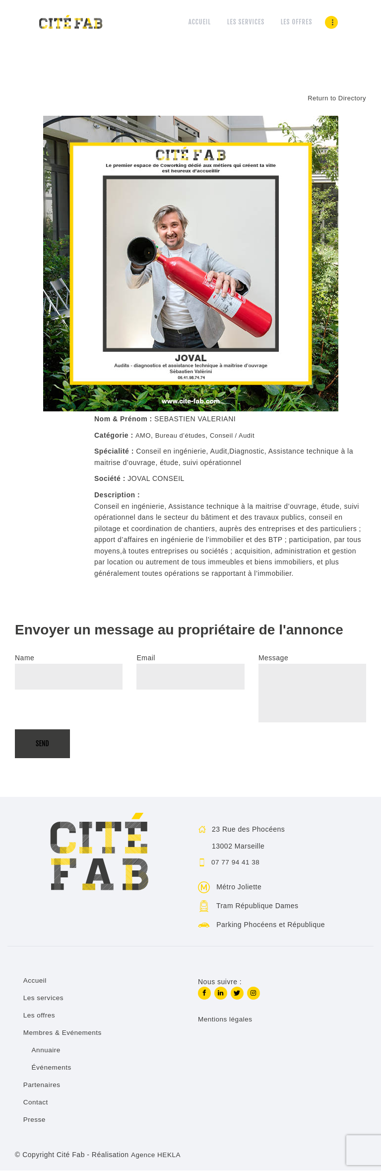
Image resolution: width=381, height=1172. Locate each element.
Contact (36, 1103)
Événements (52, 1068)
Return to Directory (334, 98)
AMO (143, 436)
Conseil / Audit (239, 436)
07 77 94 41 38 (236, 863)
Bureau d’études (183, 436)
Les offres (39, 1016)
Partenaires (42, 1086)
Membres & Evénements (63, 1033)
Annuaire (47, 1051)
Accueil (35, 981)
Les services (44, 999)
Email (145, 659)
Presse (35, 1120)
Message (273, 659)
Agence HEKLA (156, 1156)
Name (24, 659)
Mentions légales (226, 1021)
